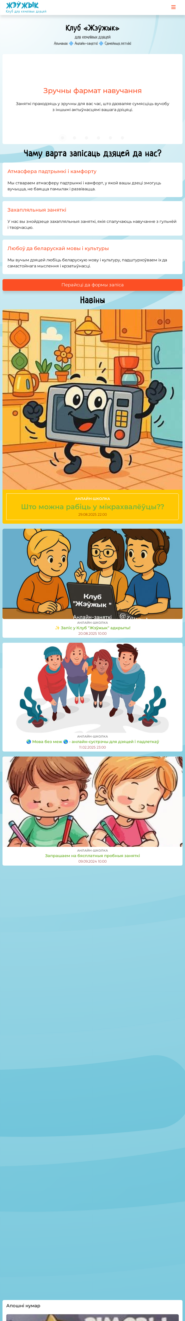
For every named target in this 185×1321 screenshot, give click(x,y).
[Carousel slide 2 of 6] (75, 138)
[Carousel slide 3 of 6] (87, 138)
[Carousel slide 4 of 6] (99, 138)
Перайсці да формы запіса (92, 285)
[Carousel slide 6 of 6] (123, 138)
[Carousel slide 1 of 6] (63, 138)
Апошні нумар (23, 1305)
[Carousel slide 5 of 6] (111, 138)
